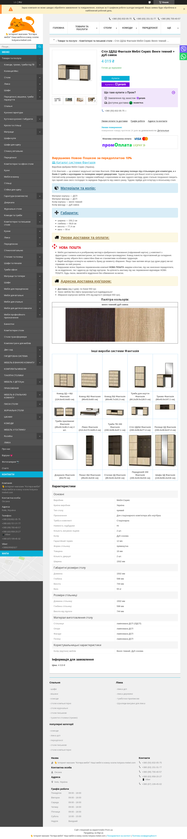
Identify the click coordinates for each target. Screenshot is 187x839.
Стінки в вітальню (13, 250)
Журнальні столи (13, 208)
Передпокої (10, 157)
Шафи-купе (10, 138)
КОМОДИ (9, 423)
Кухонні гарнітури (13, 112)
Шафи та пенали (13, 263)
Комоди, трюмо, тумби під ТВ (19, 64)
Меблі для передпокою (16, 288)
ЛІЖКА (7, 442)
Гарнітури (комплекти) (16, 195)
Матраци (9, 131)
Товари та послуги (11, 58)
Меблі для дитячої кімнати (18, 308)
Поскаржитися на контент (118, 836)
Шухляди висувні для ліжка (131, 703)
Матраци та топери (14, 276)
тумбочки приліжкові (128, 698)
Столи (7, 77)
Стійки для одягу (12, 189)
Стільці (7, 183)
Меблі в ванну (11, 176)
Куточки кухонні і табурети (18, 118)
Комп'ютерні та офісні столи (19, 163)
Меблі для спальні (13, 301)
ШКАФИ (8, 416)
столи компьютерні (61, 703)
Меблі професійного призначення (14, 316)
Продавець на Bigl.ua (93, 833)
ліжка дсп (122, 689)
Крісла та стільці (12, 125)
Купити (115, 78)
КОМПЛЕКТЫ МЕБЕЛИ (15, 368)
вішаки (54, 693)
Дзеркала (9, 202)
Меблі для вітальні (13, 295)
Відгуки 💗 (7, 455)
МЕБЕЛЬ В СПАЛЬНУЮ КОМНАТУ (15, 396)
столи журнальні (59, 708)
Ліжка (7, 83)
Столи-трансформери (15, 336)
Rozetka (8, 436)
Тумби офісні (10, 269)
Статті (5, 468)
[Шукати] (39, 46)
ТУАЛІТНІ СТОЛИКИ (13, 375)
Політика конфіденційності (144, 836)
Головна (58, 28)
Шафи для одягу (12, 144)
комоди (55, 698)
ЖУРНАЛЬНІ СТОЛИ (14, 410)
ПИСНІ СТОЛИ (11, 403)
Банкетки (9, 323)
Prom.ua (109, 830)
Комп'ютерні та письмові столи (17, 223)
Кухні (7, 170)
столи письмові (59, 712)
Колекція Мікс (11, 70)
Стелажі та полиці (13, 256)
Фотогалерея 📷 (10, 461)
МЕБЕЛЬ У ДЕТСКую (14, 381)
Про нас (6, 448)
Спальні (8, 106)
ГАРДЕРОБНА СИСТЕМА (16, 356)
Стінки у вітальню (13, 151)
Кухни (7, 231)
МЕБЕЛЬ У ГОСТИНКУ (14, 429)
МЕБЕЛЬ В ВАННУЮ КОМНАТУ (19, 362)
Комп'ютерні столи (14, 330)
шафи (54, 689)
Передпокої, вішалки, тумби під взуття (19, 98)
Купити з (115, 84)
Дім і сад (8, 349)
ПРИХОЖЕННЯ (11, 388)
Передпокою (11, 243)
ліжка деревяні (125, 693)
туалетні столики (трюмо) (64, 717)
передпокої (57, 740)
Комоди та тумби (13, 215)
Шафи (7, 90)
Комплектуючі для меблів (17, 343)
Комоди (127, 28)
